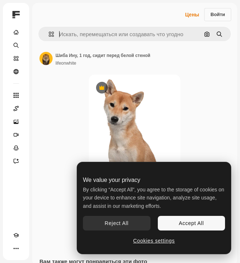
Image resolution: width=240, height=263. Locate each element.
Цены (192, 15)
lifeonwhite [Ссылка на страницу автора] (66, 63)
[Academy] (16, 235)
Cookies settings (154, 241)
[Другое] (16, 248)
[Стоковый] (16, 58)
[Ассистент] (16, 161)
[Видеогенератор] (16, 135)
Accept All (191, 223)
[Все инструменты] (16, 95)
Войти (217, 14)
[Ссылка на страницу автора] (46, 58)
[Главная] (16, 32)
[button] (48, 34)
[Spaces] (16, 108)
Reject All (117, 223)
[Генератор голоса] (16, 148)
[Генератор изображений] (16, 121)
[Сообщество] (16, 71)
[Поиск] (16, 45)
